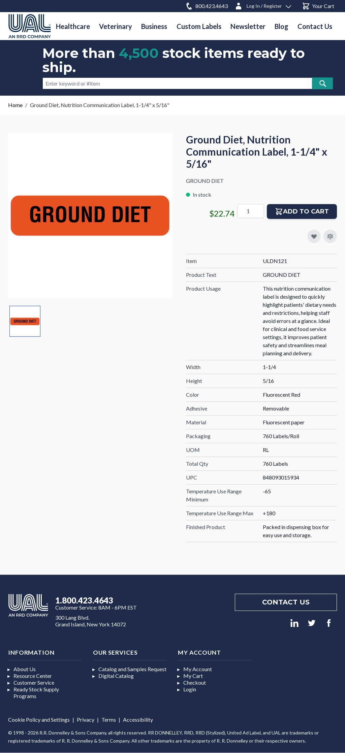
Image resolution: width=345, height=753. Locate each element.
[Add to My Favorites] (314, 236)
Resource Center (32, 676)
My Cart (193, 676)
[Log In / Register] (262, 5)
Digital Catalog (116, 676)
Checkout (194, 682)
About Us (24, 669)
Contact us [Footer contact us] (286, 602)
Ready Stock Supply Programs (36, 692)
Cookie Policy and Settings (39, 719)
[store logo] (29, 26)
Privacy (85, 719)
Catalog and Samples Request (132, 669)
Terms (108, 719)
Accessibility (138, 719)
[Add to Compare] (330, 236)
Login (189, 689)
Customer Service (33, 682)
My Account (197, 669)
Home (15, 105)
